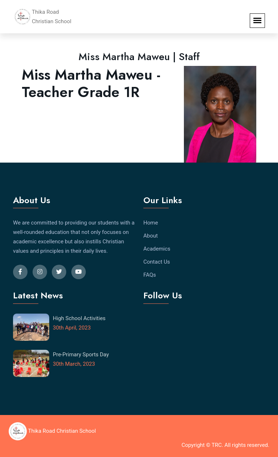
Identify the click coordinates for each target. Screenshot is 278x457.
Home (150, 222)
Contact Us (156, 262)
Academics (156, 249)
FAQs (149, 275)
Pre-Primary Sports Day (81, 354)
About (150, 235)
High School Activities (79, 318)
